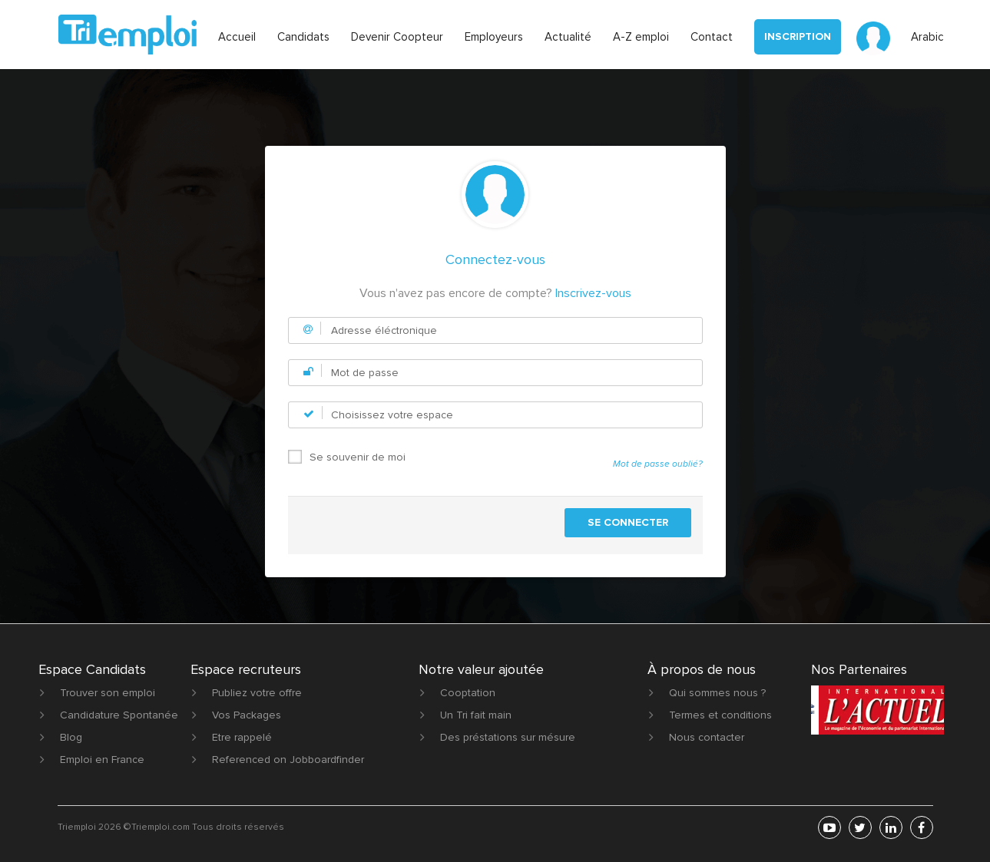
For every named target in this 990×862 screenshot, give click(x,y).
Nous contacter (706, 737)
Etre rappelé (242, 737)
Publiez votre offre (257, 692)
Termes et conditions (720, 715)
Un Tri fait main (476, 715)
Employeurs (494, 37)
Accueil (237, 37)
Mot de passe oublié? (658, 464)
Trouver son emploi (107, 692)
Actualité (568, 37)
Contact (711, 37)
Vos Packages (246, 715)
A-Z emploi (641, 37)
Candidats (303, 37)
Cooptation (467, 692)
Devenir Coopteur (397, 37)
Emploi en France (102, 759)
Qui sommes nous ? (717, 692)
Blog (71, 737)
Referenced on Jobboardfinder (288, 759)
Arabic (927, 37)
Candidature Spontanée (119, 715)
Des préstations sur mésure (507, 737)
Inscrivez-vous (593, 293)
